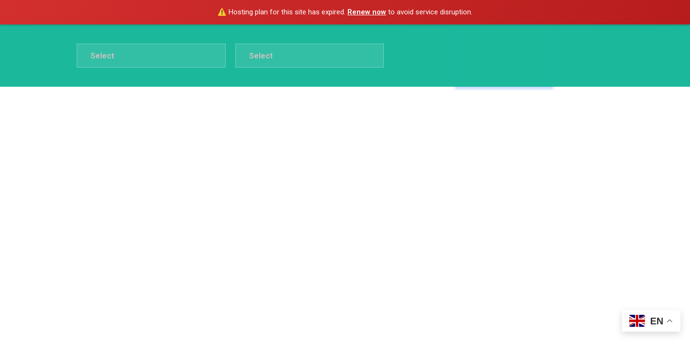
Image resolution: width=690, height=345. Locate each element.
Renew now (366, 12)
